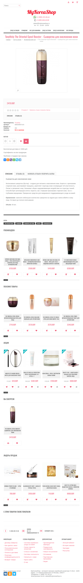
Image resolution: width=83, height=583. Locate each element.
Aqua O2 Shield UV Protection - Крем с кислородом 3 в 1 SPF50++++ (32, 374)
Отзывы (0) (18, 116)
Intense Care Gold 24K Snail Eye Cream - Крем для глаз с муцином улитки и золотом (51, 261)
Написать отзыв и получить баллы (40, 110)
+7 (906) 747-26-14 (43, 17)
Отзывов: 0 (24, 110)
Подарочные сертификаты (48, 548)
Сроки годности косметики (29, 548)
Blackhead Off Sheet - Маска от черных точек (32, 487)
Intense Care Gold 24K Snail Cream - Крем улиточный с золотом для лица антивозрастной (12, 261)
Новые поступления (50, 552)
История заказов (68, 545)
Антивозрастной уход (30, 39)
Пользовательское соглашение (11, 549)
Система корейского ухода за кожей (31, 543)
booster (39, 223)
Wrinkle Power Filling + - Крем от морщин (12, 487)
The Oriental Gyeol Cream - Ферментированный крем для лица (12, 318)
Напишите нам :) (49, 531)
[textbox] (12, 5)
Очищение (24, 30)
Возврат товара (10, 560)
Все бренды (69, 30)
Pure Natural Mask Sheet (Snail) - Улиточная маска (51, 487)
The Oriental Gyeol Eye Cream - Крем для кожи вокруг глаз (51, 318)
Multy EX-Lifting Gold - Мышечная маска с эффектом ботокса (70, 487)
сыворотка (18, 223)
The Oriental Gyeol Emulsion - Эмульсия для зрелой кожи (32, 318)
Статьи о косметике (31, 552)
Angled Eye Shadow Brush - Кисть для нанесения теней (13, 374)
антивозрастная (47, 223)
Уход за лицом (14, 30)
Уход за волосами (58, 30)
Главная (8, 39)
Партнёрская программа (47, 558)
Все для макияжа (35, 30)
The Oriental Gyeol (9, 223)
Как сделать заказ (11, 545)
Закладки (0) (73, 2)
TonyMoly (17, 122)
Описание (10, 116)
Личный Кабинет (68, 543)
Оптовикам (47, 554)
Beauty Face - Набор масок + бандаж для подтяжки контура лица (70, 374)
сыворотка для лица (29, 223)
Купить (8, 274)
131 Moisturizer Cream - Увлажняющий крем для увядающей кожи (71, 261)
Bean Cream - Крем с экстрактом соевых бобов (51, 374)
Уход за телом (46, 30)
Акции (45, 561)
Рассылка (66, 551)
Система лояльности (31, 554)
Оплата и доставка (11, 552)
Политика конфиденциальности (12, 556)
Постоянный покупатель (68, 2)
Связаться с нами (30, 557)
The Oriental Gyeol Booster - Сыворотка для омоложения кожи (13, 430)
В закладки (21, 141)
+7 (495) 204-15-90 (42, 20)
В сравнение (19, 387)
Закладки (66, 548)
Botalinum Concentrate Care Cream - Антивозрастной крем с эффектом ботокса (32, 261)
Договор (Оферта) (11, 543)
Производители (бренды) (48, 543)
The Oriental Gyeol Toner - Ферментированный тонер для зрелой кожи (70, 318)
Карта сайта (28, 560)
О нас (26, 562)
